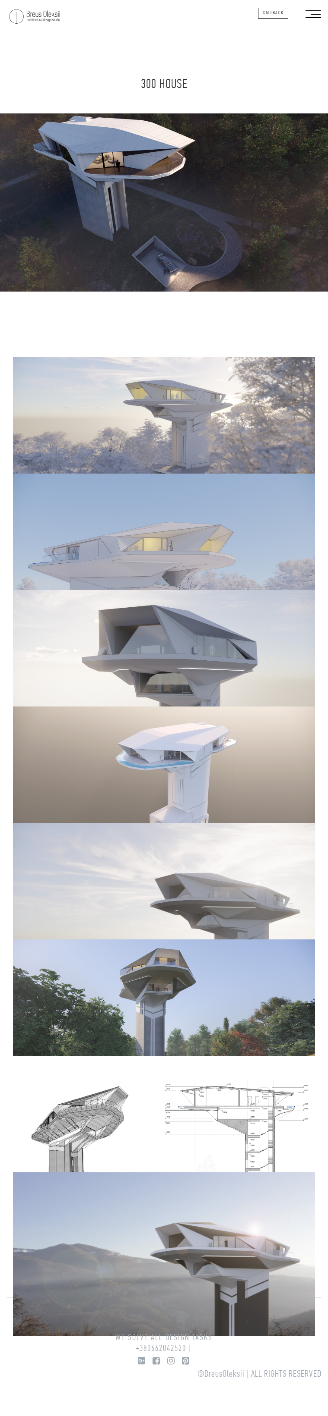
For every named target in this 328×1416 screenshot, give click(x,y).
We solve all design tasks (164, 1338)
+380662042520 (161, 1348)
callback (273, 13)
